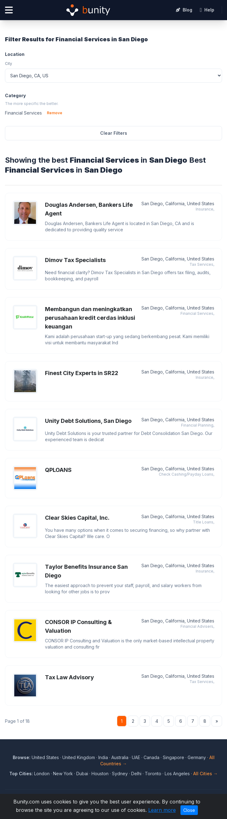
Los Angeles (177, 773)
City (8, 63)
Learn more (162, 810)
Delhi (136, 773)
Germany (197, 757)
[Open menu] (9, 10)
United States (45, 757)
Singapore (173, 757)
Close (189, 810)
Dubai (82, 773)
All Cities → (205, 773)
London (42, 773)
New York (63, 773)
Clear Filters (113, 133)
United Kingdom (78, 757)
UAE (136, 757)
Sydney (120, 773)
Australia (119, 757)
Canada (151, 757)
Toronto (153, 773)
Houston (100, 773)
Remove (54, 113)
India (103, 757)
